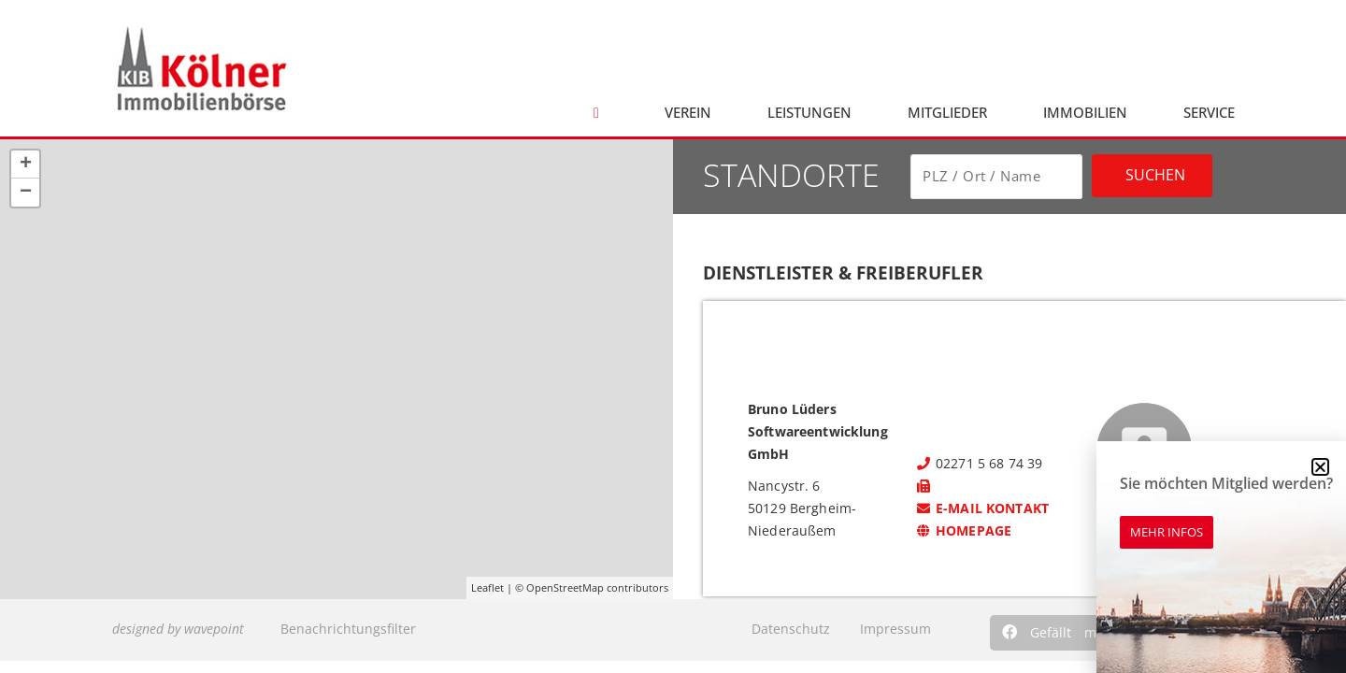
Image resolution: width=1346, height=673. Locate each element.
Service (1209, 112)
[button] (1054, 633)
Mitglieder (947, 112)
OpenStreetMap (565, 587)
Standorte (791, 174)
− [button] (26, 193)
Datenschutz (791, 628)
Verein (688, 112)
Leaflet (487, 587)
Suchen (1155, 175)
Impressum (895, 628)
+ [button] (26, 164)
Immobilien (1085, 112)
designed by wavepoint (178, 628)
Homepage (963, 530)
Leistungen (809, 112)
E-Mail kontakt (982, 508)
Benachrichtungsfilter (348, 628)
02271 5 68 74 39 (978, 463)
